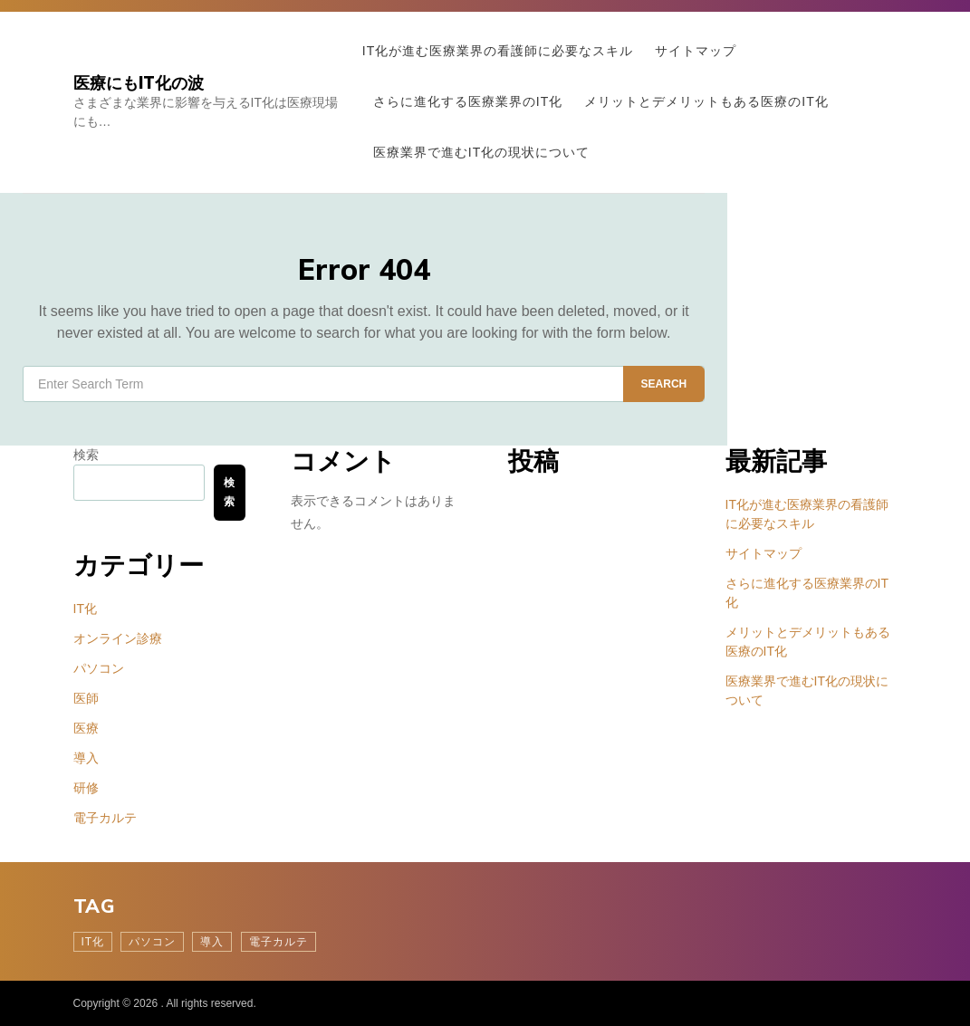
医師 (86, 698)
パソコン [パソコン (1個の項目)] (152, 941)
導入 (86, 758)
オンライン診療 (117, 638)
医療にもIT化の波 (138, 82)
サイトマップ (695, 50)
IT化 (85, 608)
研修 (86, 788)
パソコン (98, 668)
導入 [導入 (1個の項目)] (212, 941)
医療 (86, 728)
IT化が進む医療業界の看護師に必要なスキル (497, 50)
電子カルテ (105, 817)
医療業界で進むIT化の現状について (481, 152)
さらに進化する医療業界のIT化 (467, 101)
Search (664, 384)
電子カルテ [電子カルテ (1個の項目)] (278, 941)
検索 (86, 454)
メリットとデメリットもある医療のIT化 (706, 101)
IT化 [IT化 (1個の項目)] (93, 941)
